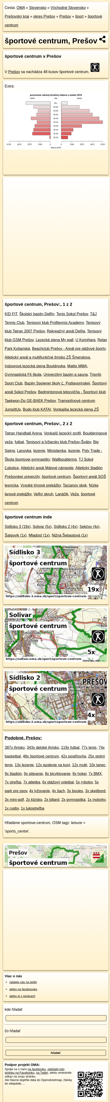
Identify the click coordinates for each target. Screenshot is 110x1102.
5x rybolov (84, 782)
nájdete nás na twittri (23, 982)
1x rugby (12, 808)
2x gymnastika (73, 800)
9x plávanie (33, 774)
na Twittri (42, 1072)
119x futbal (70, 748)
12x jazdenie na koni (53, 765)
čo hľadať (13, 1031)
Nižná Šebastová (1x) (70, 535)
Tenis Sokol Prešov (72, 314)
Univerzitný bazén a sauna (65, 375)
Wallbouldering (64, 459)
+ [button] (11, 185)
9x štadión (13, 774)
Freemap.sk (61, 287)
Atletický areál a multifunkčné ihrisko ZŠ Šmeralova (47, 357)
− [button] (11, 192)
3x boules (75, 791)
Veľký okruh (43, 494)
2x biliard (51, 800)
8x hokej (79, 774)
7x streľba (13, 782)
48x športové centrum (41, 756)
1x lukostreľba (32, 808)
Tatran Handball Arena (23, 433)
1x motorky (96, 800)
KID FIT (11, 314)
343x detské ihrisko (43, 748)
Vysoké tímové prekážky (41, 485)
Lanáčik (61, 494)
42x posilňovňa (73, 756)
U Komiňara (85, 340)
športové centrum (56, 477)
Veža (74, 494)
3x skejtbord (95, 791)
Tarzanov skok (75, 485)
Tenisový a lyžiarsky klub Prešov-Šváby (58, 442)
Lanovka (24, 451)
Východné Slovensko (68, 8)
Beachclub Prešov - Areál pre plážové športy (69, 349)
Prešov (65, 16)
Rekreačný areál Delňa (66, 331)
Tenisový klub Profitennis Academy (55, 323)
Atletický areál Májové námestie (47, 468)
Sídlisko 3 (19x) (17, 527)
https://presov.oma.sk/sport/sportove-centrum (31, 291)
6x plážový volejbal (58, 782)
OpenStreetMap (37, 287)
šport (79, 16)
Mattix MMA (77, 366)
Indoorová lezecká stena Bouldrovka (35, 366)
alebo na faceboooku (23, 989)
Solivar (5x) (42, 527)
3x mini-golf (14, 800)
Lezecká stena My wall (54, 340)
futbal (19, 442)
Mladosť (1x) (39, 535)
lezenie (39, 451)
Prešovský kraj (17, 16)
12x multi (79, 765)
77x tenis (88, 748)
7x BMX (95, 774)
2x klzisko (34, 800)
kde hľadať (14, 1009)
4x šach (58, 791)
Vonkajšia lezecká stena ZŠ (76, 409)
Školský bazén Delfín (36, 314)
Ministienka (56, 451)
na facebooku (37, 1069)
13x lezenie (24, 765)
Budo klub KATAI (37, 409)
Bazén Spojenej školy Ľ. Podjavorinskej (57, 383)
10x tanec (97, 765)
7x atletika (31, 782)
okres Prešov (44, 16)
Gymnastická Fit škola (23, 375)
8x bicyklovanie (58, 774)
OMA (21, 8)
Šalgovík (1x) (16, 535)
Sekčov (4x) (89, 527)
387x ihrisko (15, 748)
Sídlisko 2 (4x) (65, 527)
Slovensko (37, 8)
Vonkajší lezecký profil (62, 433)
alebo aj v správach (22, 996)
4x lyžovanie (39, 791)
